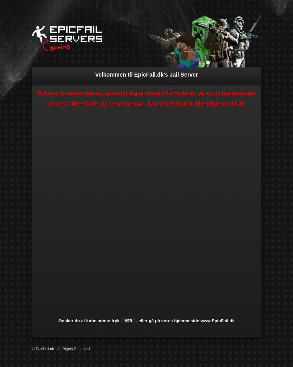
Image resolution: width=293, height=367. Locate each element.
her (128, 321)
